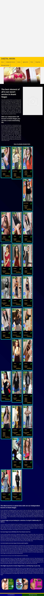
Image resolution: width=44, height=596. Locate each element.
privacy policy (7, 591)
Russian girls (6, 567)
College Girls (11, 564)
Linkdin (33, 570)
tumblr (33, 574)
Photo (31, 23)
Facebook (34, 568)
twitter (33, 569)
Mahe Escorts (25, 583)
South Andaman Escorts (25, 573)
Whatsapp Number (5, 27)
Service (18, 23)
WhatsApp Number (33, 594)
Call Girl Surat (23, 591)
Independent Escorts (10, 23)
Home (2, 23)
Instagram (34, 572)
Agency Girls (25, 23)
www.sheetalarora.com (35, 592)
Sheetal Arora (8, 20)
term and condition (15, 591)
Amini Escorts (25, 579)
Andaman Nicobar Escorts (20, 565)
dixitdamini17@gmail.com (35, 561)
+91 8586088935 (33, 563)
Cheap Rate (37, 23)
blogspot (34, 573)
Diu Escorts (25, 575)
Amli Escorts (25, 586)
